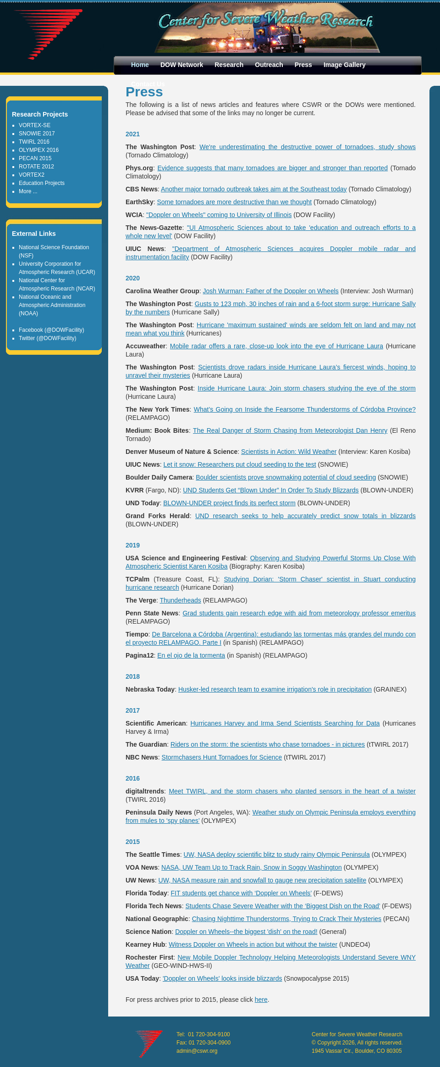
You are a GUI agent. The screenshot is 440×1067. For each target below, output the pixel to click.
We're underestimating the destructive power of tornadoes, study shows (307, 147)
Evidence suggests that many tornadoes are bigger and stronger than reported (272, 168)
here (261, 999)
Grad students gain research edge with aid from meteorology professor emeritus (299, 613)
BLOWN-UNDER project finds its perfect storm (229, 503)
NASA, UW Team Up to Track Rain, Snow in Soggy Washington (251, 867)
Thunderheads (180, 600)
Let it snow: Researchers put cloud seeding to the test (239, 464)
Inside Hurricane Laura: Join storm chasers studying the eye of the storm (307, 388)
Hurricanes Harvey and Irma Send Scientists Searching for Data (285, 723)
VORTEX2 (31, 175)
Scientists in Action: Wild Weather (288, 451)
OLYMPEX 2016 (39, 150)
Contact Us (148, 84)
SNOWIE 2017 (37, 133)
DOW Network (181, 64)
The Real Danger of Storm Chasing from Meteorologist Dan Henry (290, 430)
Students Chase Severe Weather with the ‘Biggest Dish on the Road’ (282, 906)
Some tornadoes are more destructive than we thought (234, 202)
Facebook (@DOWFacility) (51, 330)
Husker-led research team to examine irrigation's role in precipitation (275, 689)
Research (228, 64)
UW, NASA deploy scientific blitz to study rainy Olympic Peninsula (277, 854)
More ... (28, 191)
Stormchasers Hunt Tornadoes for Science (222, 757)
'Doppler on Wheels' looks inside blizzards (222, 978)
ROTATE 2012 (36, 166)
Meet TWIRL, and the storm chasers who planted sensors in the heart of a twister (292, 791)
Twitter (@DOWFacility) (48, 338)
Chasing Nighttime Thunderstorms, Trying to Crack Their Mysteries (286, 918)
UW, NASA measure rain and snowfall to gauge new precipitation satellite (263, 880)
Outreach (269, 64)
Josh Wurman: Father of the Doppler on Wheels (271, 291)
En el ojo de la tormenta (191, 655)
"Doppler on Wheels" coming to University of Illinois (219, 214)
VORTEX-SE (34, 125)
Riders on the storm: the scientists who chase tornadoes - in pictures (267, 744)
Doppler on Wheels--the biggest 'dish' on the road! (246, 931)
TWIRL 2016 (34, 142)
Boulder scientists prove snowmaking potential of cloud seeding (286, 477)
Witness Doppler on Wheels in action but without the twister (253, 944)
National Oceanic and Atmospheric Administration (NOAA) (52, 305)
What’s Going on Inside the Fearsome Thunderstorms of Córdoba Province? (305, 409)
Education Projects (42, 183)
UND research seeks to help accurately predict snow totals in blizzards (305, 516)
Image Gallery (345, 64)
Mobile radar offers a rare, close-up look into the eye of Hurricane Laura (276, 346)
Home (140, 64)
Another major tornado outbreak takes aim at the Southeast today (253, 189)
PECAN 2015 (35, 158)
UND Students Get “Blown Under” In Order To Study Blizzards (270, 490)
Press (303, 64)
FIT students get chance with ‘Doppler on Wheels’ (241, 893)
